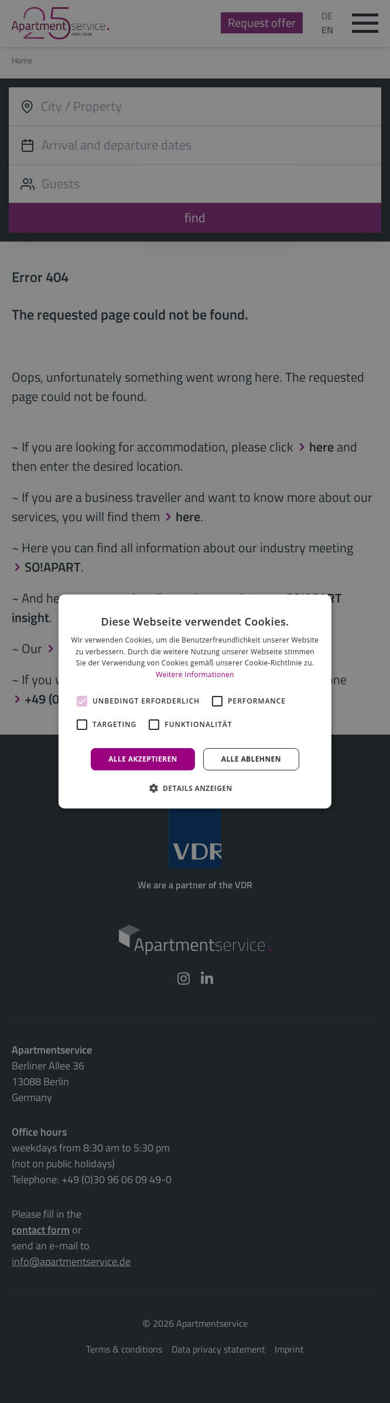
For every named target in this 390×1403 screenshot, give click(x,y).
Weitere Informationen (195, 675)
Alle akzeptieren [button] (142, 759)
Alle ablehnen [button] (251, 759)
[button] (195, 788)
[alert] (195, 701)
